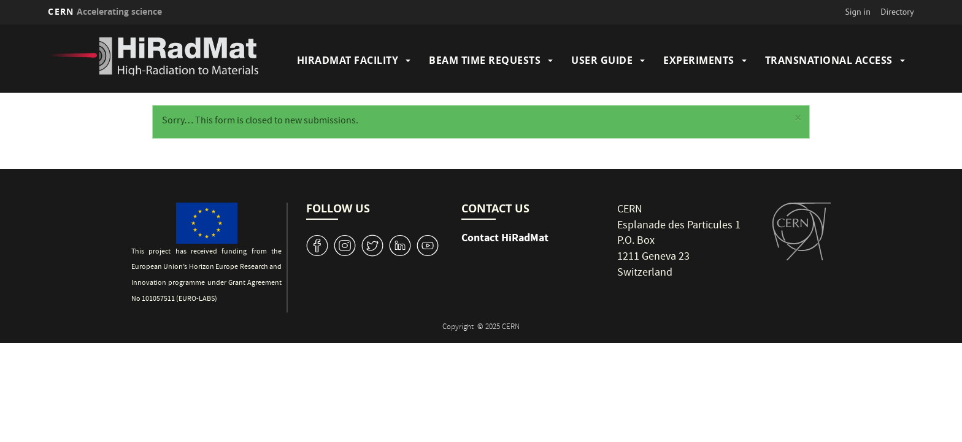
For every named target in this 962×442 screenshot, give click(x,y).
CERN (105, 11)
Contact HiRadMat (504, 237)
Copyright (458, 327)
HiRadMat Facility (348, 60)
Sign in (858, 11)
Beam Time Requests (485, 60)
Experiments (698, 60)
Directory (897, 11)
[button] (798, 120)
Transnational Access (829, 60)
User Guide (602, 60)
